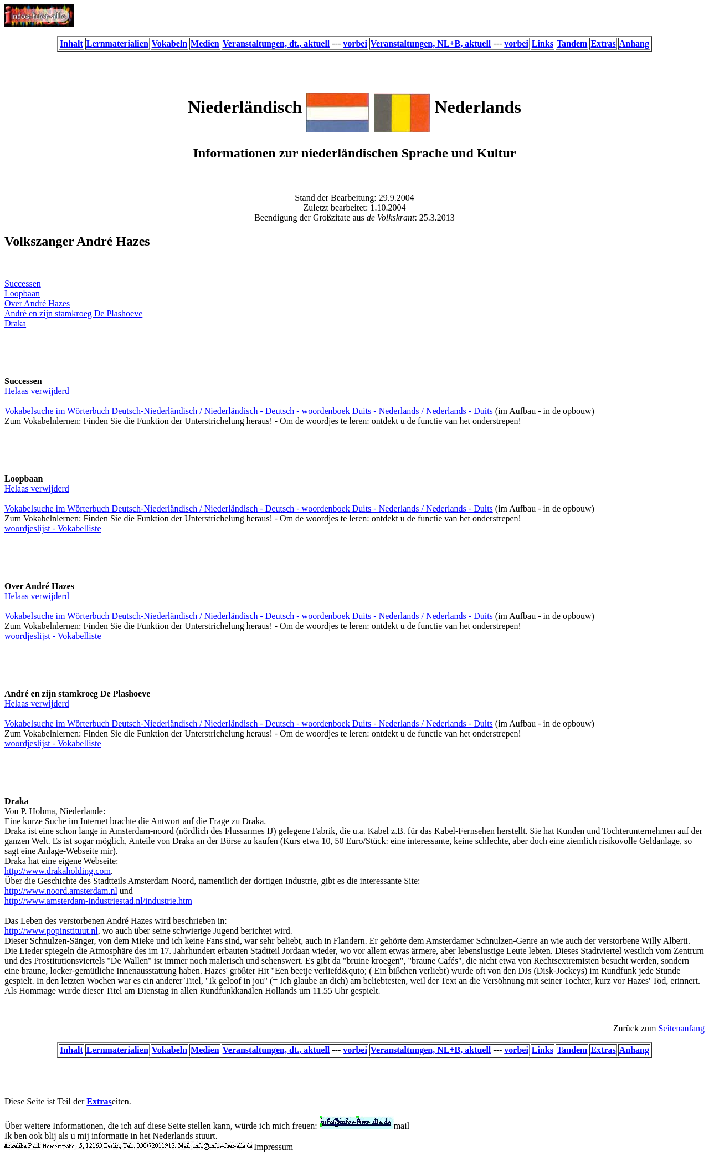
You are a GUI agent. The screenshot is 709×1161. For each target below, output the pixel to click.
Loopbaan (22, 293)
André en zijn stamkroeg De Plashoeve (73, 313)
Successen (22, 283)
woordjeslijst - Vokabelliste (52, 528)
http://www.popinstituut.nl (51, 930)
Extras (98, 1101)
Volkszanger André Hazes (77, 241)
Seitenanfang (681, 1028)
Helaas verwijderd (36, 391)
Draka (15, 323)
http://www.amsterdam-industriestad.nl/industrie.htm (98, 901)
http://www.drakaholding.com (57, 871)
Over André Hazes (37, 303)
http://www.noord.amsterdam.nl (60, 891)
